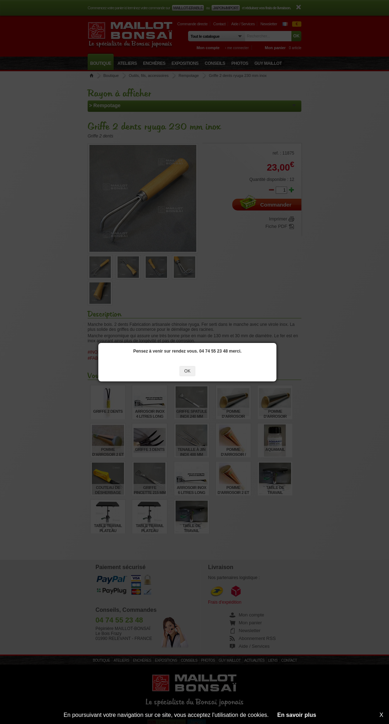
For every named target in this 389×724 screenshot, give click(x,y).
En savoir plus (296, 715)
